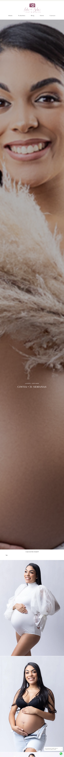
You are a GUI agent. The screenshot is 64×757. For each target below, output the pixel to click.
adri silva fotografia (34, 557)
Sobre (42, 15)
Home (11, 15)
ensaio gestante (9, 557)
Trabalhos (21, 15)
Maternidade (17, 557)
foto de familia (25, 557)
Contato (53, 15)
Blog (32, 15)
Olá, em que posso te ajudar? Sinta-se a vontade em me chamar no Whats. (51, 749)
